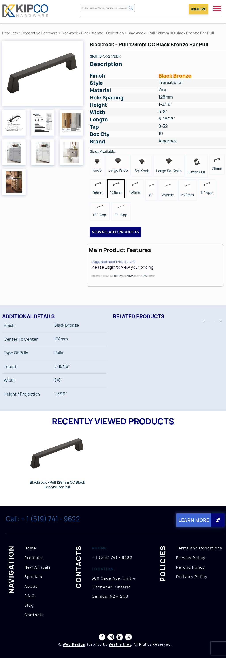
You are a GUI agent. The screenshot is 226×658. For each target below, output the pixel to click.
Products (10, 33)
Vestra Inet (120, 644)
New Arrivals (37, 567)
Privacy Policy (190, 557)
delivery (118, 275)
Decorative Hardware (40, 33)
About (30, 586)
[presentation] (218, 648)
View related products (115, 231)
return (130, 275)
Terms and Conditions (199, 548)
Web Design (74, 644)
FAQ (145, 275)
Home (30, 548)
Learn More (193, 520)
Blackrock (69, 33)
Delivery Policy (191, 576)
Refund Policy (190, 567)
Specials (33, 576)
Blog (29, 605)
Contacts (34, 614)
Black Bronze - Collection (102, 33)
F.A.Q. (30, 595)
